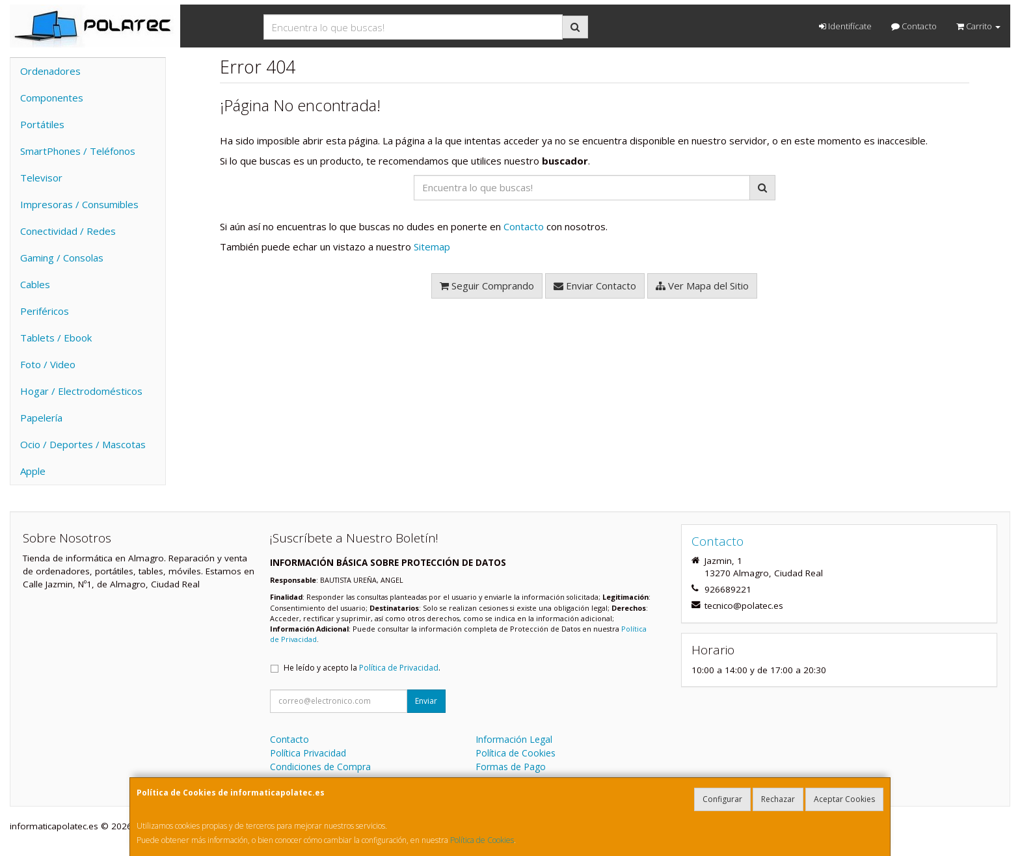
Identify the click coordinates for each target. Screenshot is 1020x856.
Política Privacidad (308, 753)
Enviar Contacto (595, 285)
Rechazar (778, 799)
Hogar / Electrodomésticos (81, 390)
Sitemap (432, 246)
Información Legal (514, 739)
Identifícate (845, 26)
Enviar (426, 700)
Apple (33, 470)
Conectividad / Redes (68, 230)
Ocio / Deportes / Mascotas (83, 444)
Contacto (914, 26)
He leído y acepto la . (362, 667)
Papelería (41, 417)
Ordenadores (50, 70)
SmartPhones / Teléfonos (77, 150)
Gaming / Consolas (61, 257)
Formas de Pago (511, 766)
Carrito (978, 26)
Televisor (41, 177)
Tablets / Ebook (56, 337)
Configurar (722, 799)
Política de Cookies (482, 840)
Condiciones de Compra (320, 766)
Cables (35, 284)
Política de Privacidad (398, 667)
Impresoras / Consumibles (79, 204)
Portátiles (42, 124)
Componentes (51, 97)
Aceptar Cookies (844, 799)
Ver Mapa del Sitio (702, 285)
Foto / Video (47, 364)
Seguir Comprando (487, 285)
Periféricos (44, 310)
